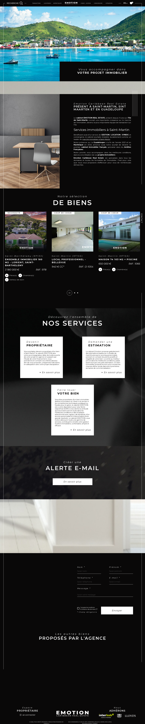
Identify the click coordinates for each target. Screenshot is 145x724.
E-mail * (114, 568)
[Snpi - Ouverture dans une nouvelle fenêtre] (119, 706)
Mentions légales (93, 712)
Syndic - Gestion (86, 3)
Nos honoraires (73, 712)
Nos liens (108, 712)
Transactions (36, 3)
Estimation (109, 3)
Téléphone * (85, 568)
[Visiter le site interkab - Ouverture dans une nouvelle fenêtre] (106, 706)
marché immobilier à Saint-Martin (106, 132)
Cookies (95, 714)
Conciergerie (98, 3)
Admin (102, 712)
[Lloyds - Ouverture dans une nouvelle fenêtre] (130, 706)
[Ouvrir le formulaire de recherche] (15, 3)
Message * (84, 578)
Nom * (81, 557)
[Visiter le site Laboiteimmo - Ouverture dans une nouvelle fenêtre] (72, 722)
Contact (141, 218)
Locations (47, 3)
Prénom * (115, 557)
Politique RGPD (86, 714)
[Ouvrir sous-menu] (50, 3)
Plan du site (83, 712)
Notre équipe (57, 3)
